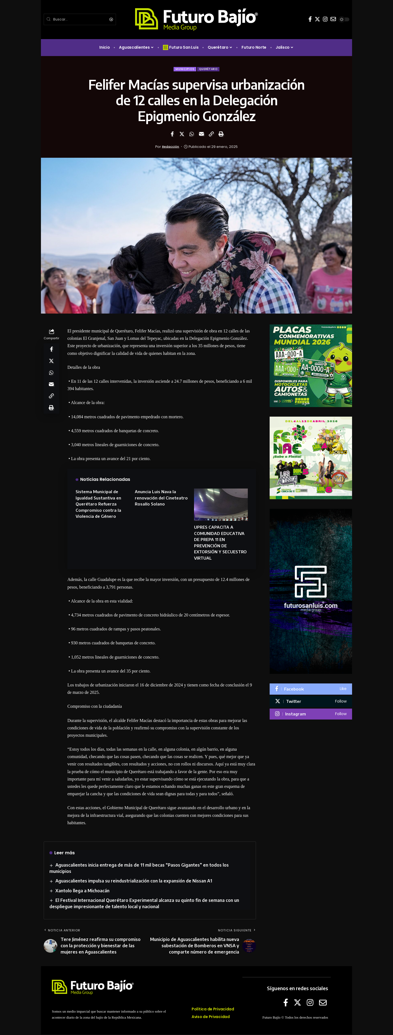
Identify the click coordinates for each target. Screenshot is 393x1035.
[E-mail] (333, 19)
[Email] (201, 134)
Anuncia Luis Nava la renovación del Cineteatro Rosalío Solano (161, 498)
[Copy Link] (211, 134)
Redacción (170, 147)
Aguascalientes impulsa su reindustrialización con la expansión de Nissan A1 (134, 881)
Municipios (183, 69)
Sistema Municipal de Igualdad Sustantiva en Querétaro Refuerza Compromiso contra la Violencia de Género (98, 504)
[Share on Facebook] (172, 134)
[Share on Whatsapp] (191, 134)
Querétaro (209, 69)
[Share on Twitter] (182, 134)
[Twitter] (317, 19)
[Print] (221, 134)
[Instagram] (325, 19)
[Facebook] (310, 19)
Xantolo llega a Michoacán (83, 891)
